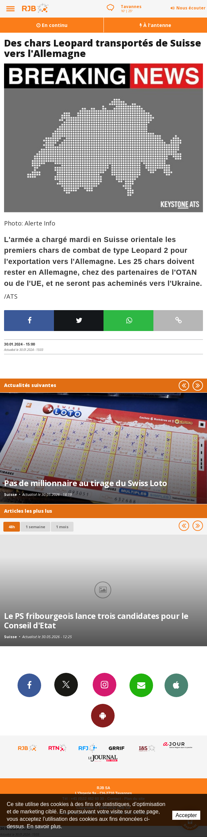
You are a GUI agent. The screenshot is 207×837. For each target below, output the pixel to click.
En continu (51, 25)
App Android (103, 715)
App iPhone (176, 685)
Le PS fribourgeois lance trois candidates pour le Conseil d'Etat (96, 620)
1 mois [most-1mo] (62, 526)
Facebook (29, 685)
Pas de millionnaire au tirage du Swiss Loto (85, 483)
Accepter (186, 815)
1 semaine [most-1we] (35, 526)
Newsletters (141, 685)
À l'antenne (155, 25)
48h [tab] (11, 526)
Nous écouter (191, 8)
